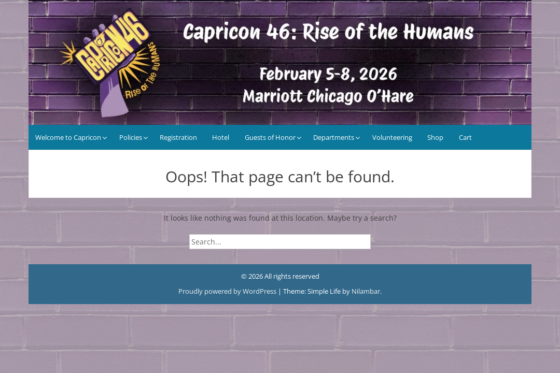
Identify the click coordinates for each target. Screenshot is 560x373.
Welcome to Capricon (68, 137)
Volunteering (392, 137)
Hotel (220, 137)
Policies (130, 137)
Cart (465, 137)
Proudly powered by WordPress (228, 291)
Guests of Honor (270, 137)
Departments (333, 137)
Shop (435, 137)
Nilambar (366, 291)
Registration (178, 137)
